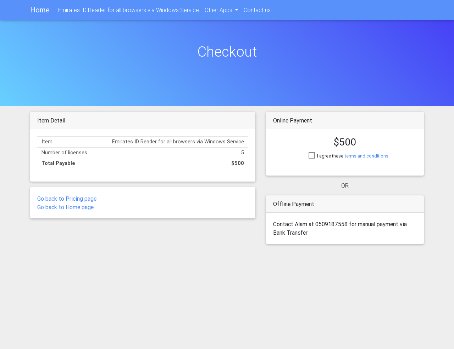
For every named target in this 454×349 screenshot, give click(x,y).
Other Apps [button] (219, 11)
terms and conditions (366, 156)
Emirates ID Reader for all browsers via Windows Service (128, 11)
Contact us (257, 11)
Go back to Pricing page (66, 198)
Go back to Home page (65, 207)
